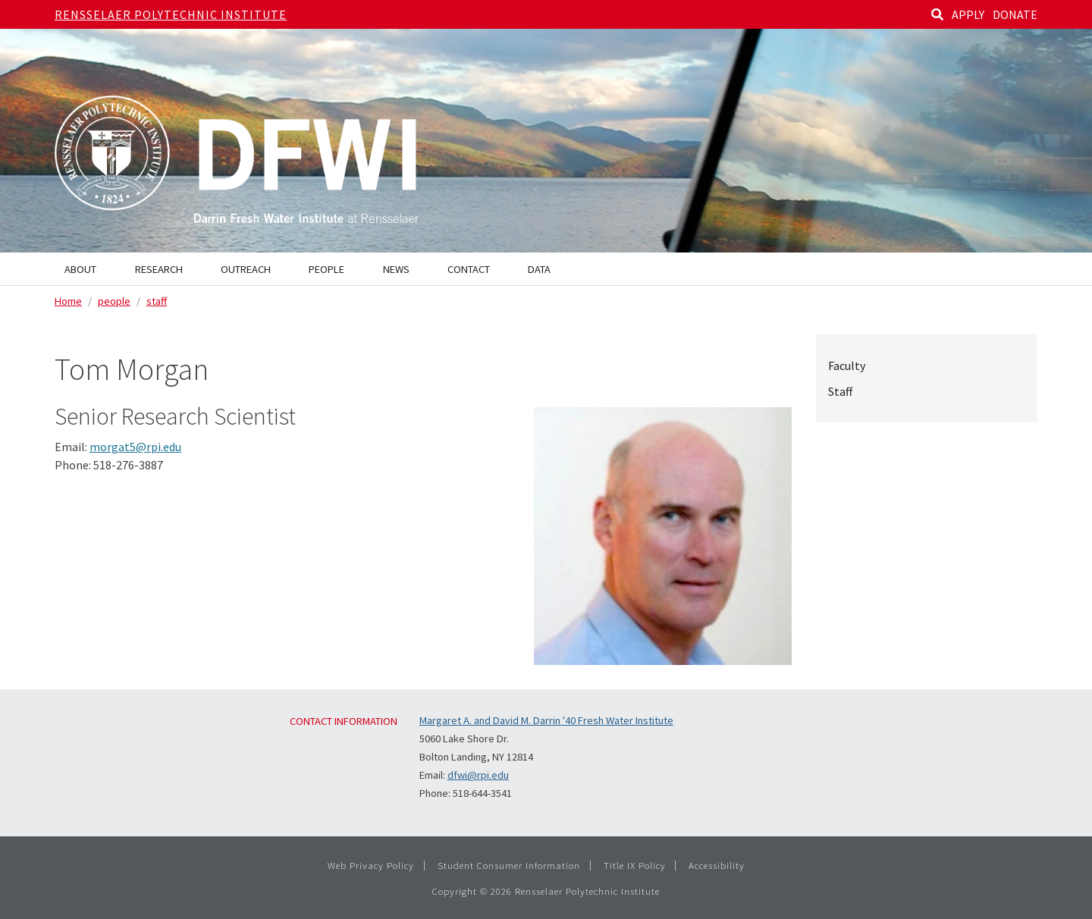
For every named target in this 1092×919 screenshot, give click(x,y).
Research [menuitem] (159, 269)
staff (156, 301)
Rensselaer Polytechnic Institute (171, 14)
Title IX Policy (635, 865)
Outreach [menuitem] (246, 269)
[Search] (937, 14)
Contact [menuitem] (468, 269)
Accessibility (717, 865)
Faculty (846, 365)
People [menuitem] (326, 269)
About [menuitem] (80, 269)
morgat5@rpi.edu (135, 446)
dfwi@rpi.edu (478, 775)
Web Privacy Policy (371, 865)
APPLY (968, 14)
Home (68, 301)
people (114, 301)
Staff (840, 391)
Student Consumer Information (509, 865)
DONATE (1015, 14)
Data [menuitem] (539, 269)
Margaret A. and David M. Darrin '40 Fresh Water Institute (546, 720)
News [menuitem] (396, 269)
